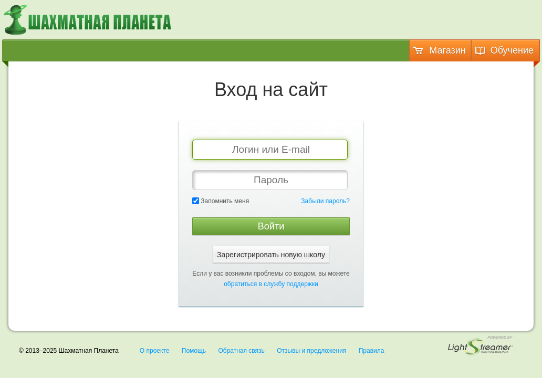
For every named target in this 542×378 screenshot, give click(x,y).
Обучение (504, 50)
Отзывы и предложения (311, 350)
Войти (271, 226)
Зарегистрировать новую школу (271, 254)
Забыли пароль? (325, 201)
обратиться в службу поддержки (271, 284)
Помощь (194, 350)
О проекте (155, 350)
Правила (371, 350)
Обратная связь (241, 350)
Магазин (438, 50)
